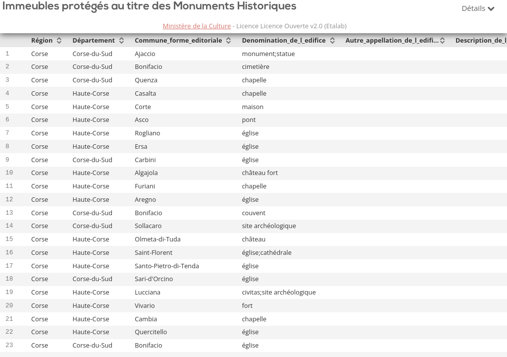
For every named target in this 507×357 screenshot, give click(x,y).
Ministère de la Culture (197, 25)
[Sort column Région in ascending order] (58, 37)
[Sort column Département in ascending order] (121, 37)
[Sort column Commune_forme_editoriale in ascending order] (228, 37)
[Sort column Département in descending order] (121, 41)
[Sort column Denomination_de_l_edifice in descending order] (332, 41)
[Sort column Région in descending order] (58, 41)
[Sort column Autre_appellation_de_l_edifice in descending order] (442, 41)
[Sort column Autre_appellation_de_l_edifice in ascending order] (442, 37)
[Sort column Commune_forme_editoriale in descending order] (228, 41)
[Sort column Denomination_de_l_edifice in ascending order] (332, 37)
